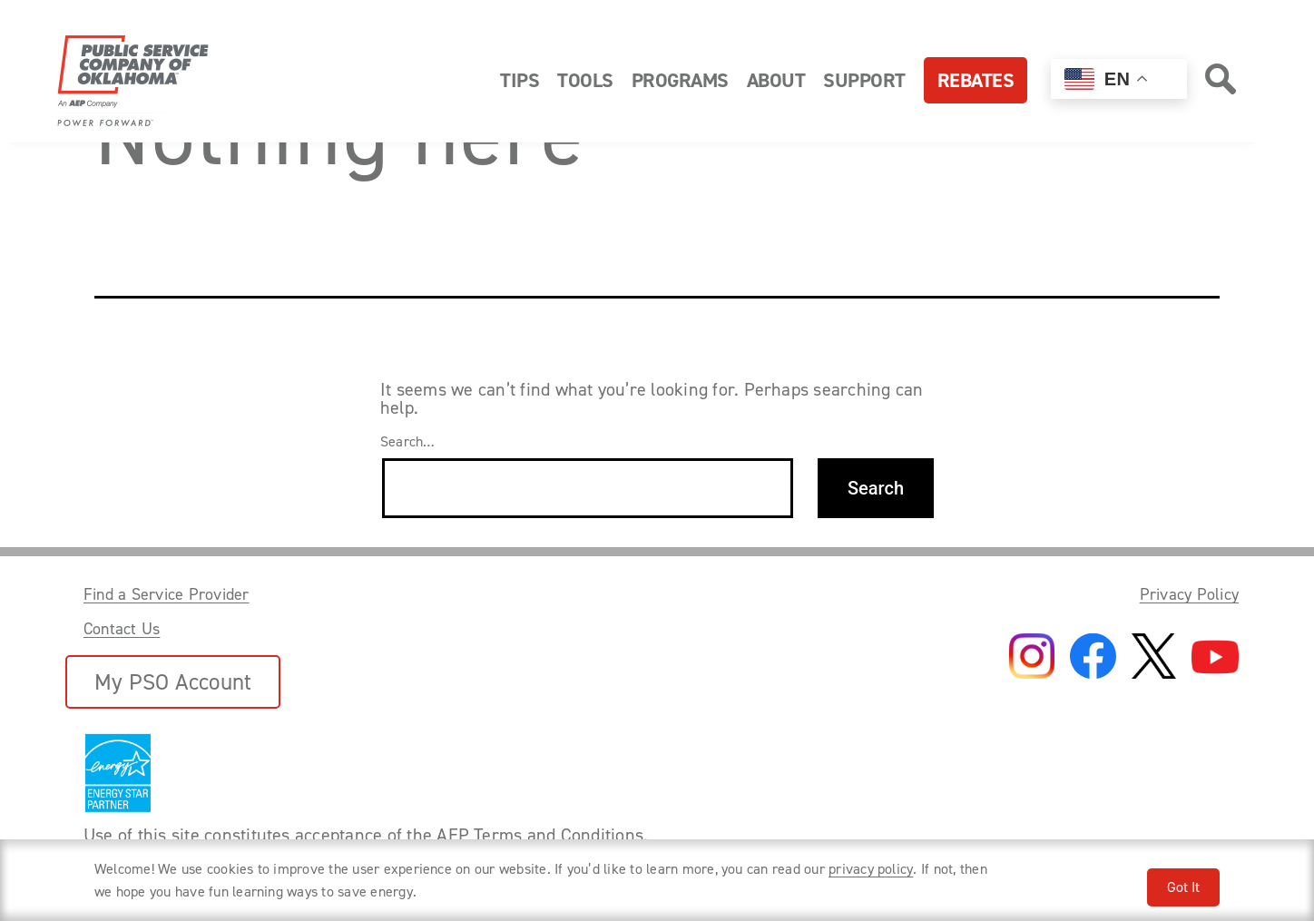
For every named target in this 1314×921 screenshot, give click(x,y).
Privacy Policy (1189, 594)
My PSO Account (172, 682)
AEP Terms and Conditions (539, 835)
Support (864, 80)
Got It (1183, 887)
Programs (680, 80)
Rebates (976, 80)
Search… (408, 442)
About (776, 80)
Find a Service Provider (166, 594)
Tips (519, 80)
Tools (585, 80)
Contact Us (121, 629)
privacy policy (871, 868)
